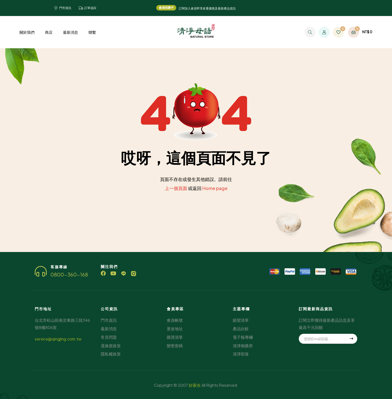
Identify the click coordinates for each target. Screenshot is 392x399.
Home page (215, 188)
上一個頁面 (176, 188)
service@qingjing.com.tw (58, 339)
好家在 (195, 385)
